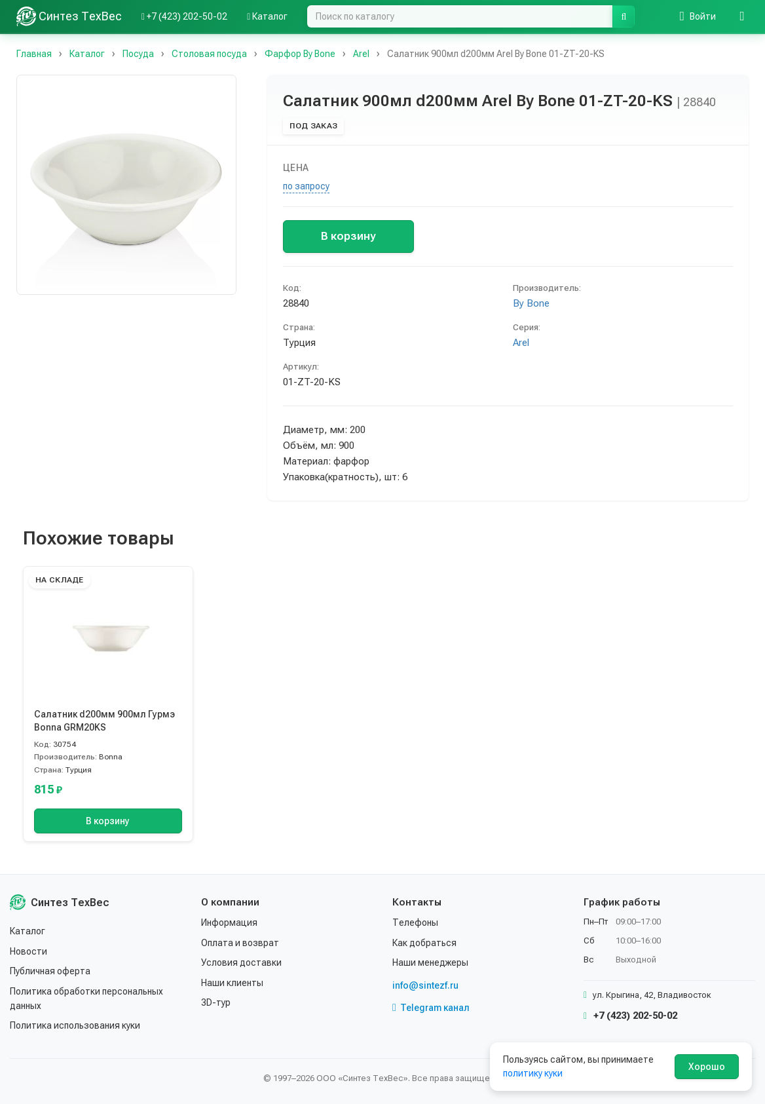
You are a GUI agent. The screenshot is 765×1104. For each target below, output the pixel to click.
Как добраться (424, 943)
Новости (28, 951)
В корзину (348, 235)
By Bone (531, 303)
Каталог (27, 931)
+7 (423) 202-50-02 (630, 1015)
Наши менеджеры (430, 962)
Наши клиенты (232, 983)
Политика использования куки (75, 1025)
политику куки (533, 1073)
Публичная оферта (50, 971)
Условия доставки (241, 962)
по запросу (306, 186)
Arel (521, 343)
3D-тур (216, 1002)
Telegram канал (431, 1007)
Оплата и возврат (240, 943)
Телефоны (415, 922)
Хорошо (706, 1066)
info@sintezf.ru (425, 985)
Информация (229, 922)
